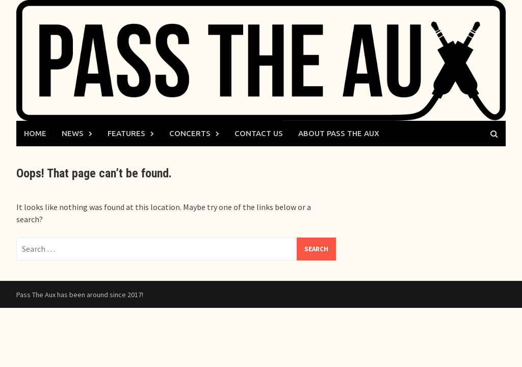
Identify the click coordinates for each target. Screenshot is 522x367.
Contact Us (258, 133)
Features (126, 133)
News (73, 133)
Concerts (190, 133)
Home (35, 133)
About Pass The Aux (338, 133)
